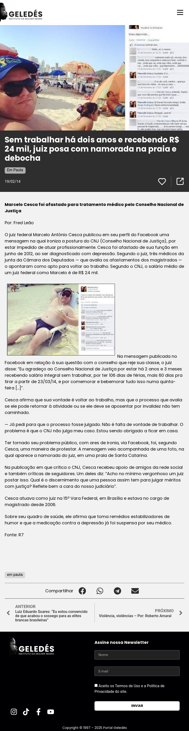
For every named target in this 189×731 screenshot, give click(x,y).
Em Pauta (15, 170)
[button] (82, 591)
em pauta (15, 574)
